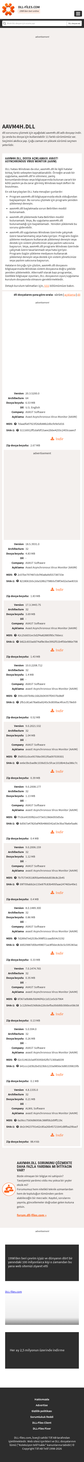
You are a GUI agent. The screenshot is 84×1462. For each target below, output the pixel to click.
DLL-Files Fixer (42, 1428)
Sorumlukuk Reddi (41, 1416)
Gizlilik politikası (42, 1410)
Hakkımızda (41, 1399)
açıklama (69, 294)
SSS (46, 285)
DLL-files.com (13, 1291)
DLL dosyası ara (74, 23)
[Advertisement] (42, 80)
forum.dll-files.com (30, 1215)
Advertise (42, 1405)
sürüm (58, 294)
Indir (59, 439)
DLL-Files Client (41, 1422)
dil (78, 294)
